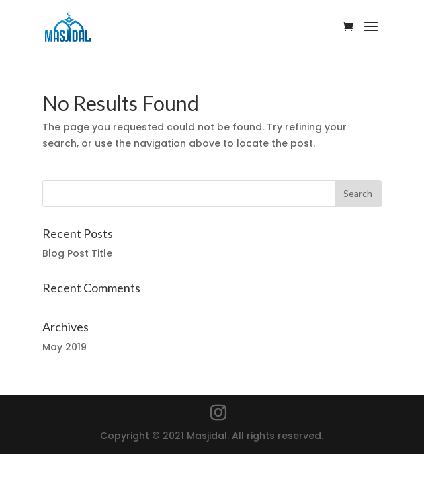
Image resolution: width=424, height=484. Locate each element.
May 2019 (64, 347)
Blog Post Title (77, 253)
